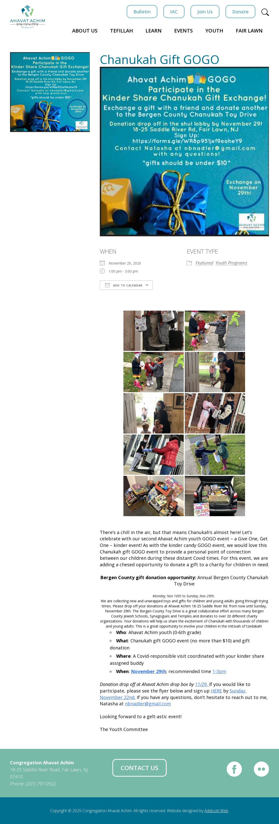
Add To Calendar (124, 285)
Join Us (205, 12)
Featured (204, 263)
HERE (216, 691)
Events (183, 30)
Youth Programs (231, 263)
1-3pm (219, 671)
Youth (214, 30)
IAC (174, 12)
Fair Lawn (249, 30)
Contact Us (139, 768)
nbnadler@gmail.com (148, 704)
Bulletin (142, 12)
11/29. (202, 684)
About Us (85, 30)
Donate (240, 12)
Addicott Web (216, 810)
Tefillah (121, 30)
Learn (154, 30)
